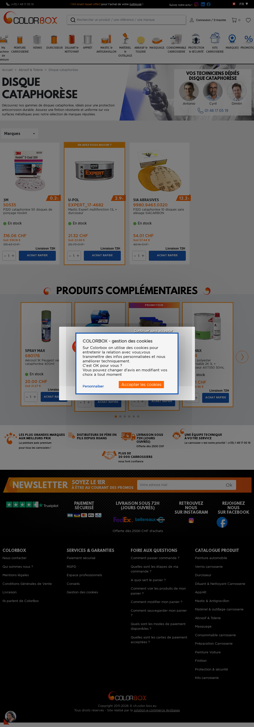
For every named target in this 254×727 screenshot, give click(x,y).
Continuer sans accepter (153, 331)
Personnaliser (93, 386)
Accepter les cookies (141, 384)
